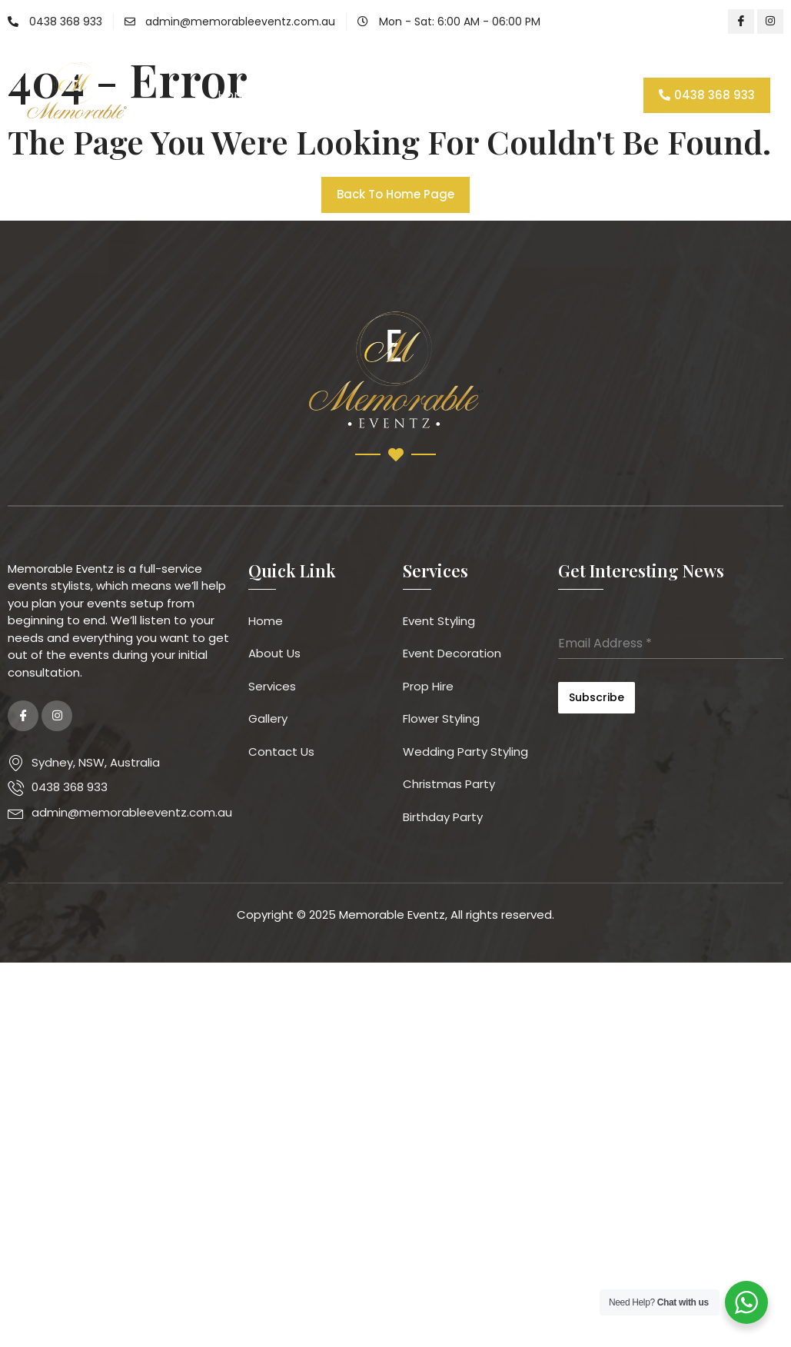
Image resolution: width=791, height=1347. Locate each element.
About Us (304, 95)
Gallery (465, 95)
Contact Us (544, 95)
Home (236, 95)
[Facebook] (741, 21)
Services (387, 95)
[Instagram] (770, 21)
